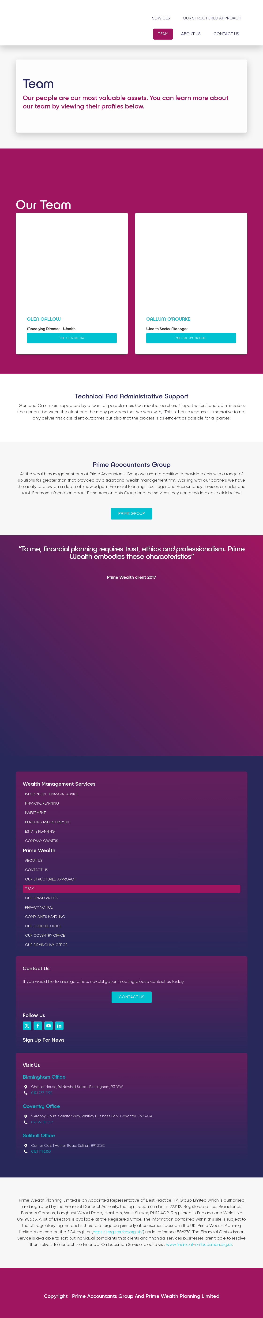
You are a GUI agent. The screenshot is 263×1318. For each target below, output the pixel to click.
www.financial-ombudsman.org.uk (199, 1245)
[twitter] (27, 1025)
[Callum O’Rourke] (191, 227)
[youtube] (48, 1025)
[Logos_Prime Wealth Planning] (65, 24)
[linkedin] (59, 1025)
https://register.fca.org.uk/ (118, 1232)
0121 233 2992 (41, 1093)
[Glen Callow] (72, 227)
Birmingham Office (44, 1076)
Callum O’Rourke (168, 319)
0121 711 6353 (41, 1151)
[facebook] (38, 1025)
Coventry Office (41, 1106)
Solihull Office (39, 1135)
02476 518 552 (42, 1122)
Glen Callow (44, 319)
